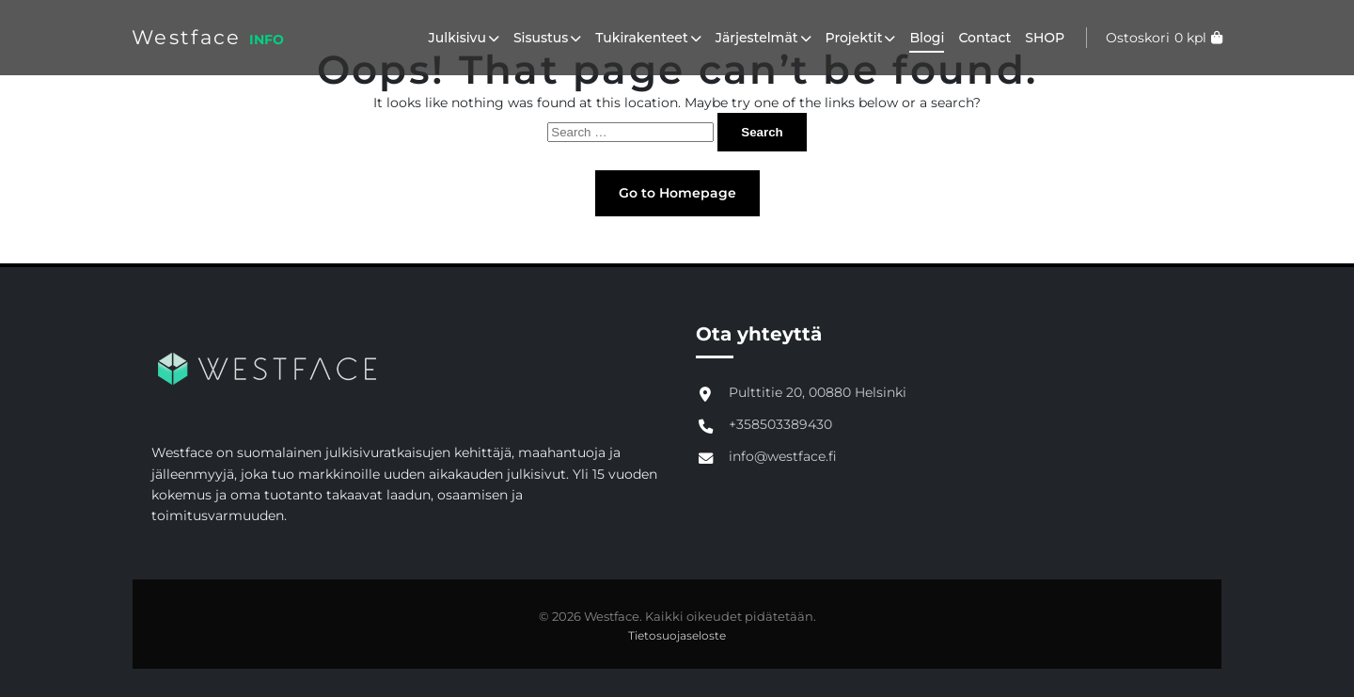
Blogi (926, 37)
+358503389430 (780, 424)
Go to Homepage (677, 192)
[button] (492, 37)
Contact (984, 37)
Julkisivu (464, 37)
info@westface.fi (783, 456)
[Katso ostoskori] (1154, 37)
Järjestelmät (763, 37)
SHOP (1044, 37)
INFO (266, 39)
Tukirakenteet (648, 37)
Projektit (861, 37)
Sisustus (547, 37)
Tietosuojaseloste (677, 635)
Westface (186, 37)
